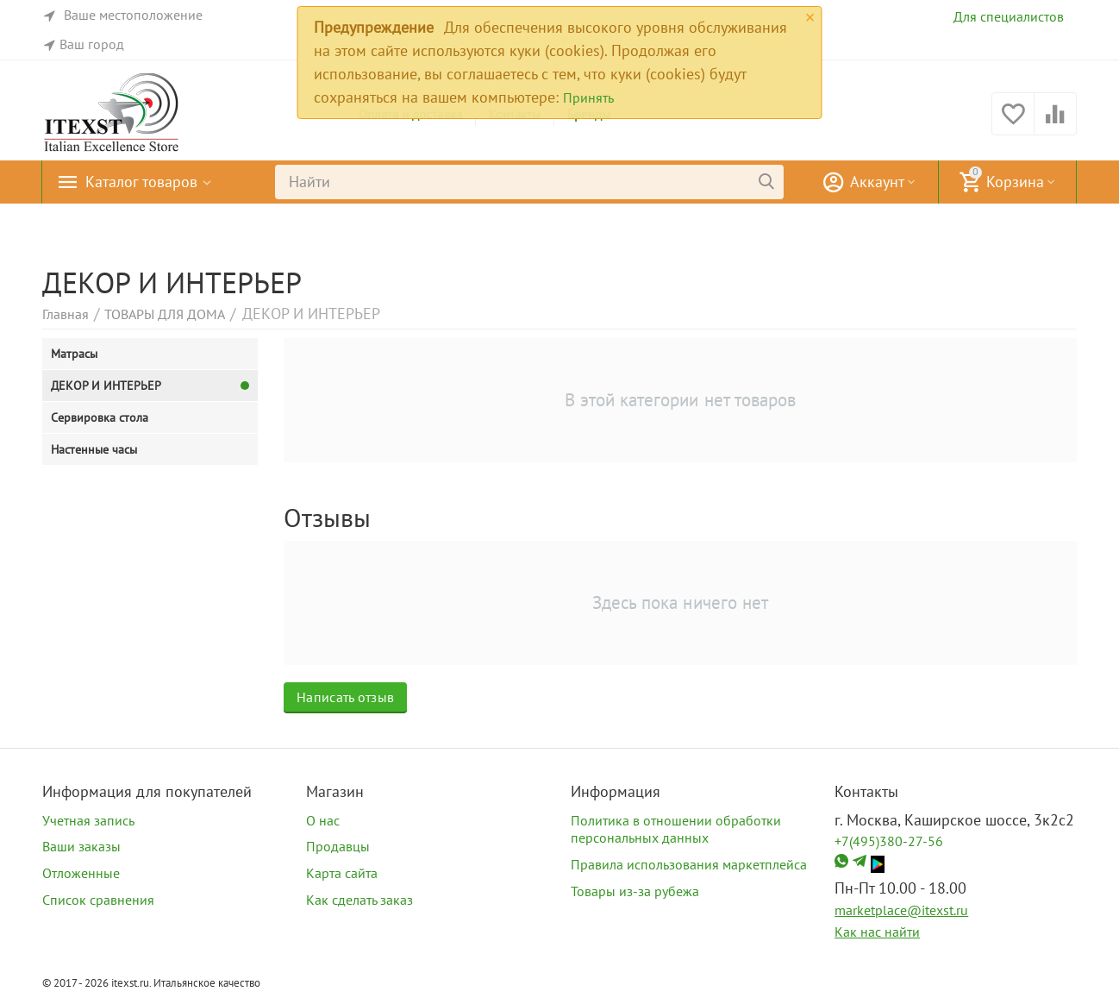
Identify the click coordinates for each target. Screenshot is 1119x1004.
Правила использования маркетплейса (689, 864)
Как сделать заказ (359, 899)
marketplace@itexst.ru (901, 910)
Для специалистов (1008, 16)
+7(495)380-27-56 (889, 841)
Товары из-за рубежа (635, 891)
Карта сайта (342, 873)
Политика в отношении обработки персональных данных (676, 829)
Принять (588, 97)
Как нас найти (877, 931)
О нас (323, 820)
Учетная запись (88, 820)
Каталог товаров (141, 182)
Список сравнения (98, 899)
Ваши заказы (81, 846)
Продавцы (338, 846)
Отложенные (81, 873)
